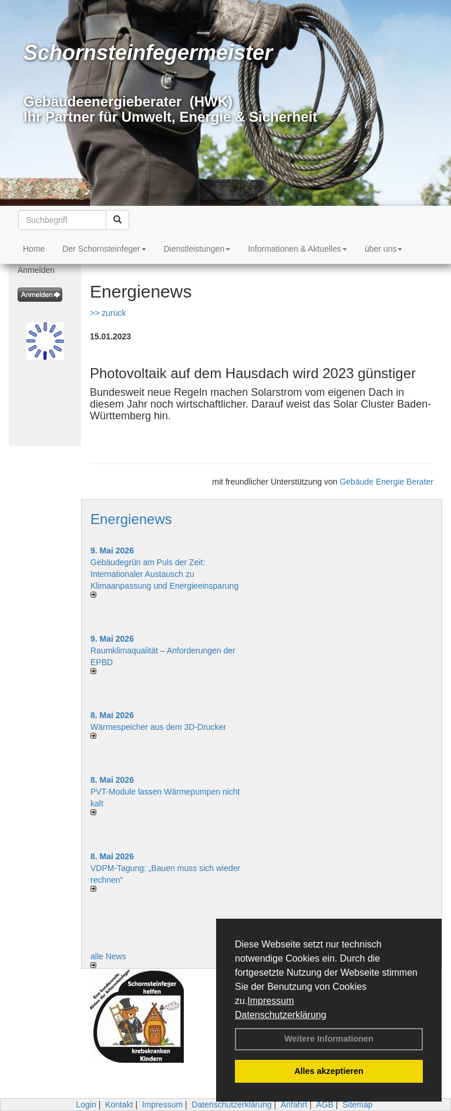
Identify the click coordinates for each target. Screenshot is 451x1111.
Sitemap (357, 1104)
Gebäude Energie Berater (386, 481)
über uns (383, 248)
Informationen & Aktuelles (297, 248)
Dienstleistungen (197, 248)
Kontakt (119, 1104)
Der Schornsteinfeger (104, 248)
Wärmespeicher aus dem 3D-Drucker (158, 727)
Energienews (131, 519)
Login (86, 1104)
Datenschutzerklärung (281, 1015)
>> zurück (108, 313)
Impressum (270, 1001)
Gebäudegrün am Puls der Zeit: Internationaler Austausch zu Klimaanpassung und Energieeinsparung (164, 574)
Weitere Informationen (328, 1038)
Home (34, 248)
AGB (325, 1104)
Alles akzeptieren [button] (329, 1071)
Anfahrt (294, 1104)
